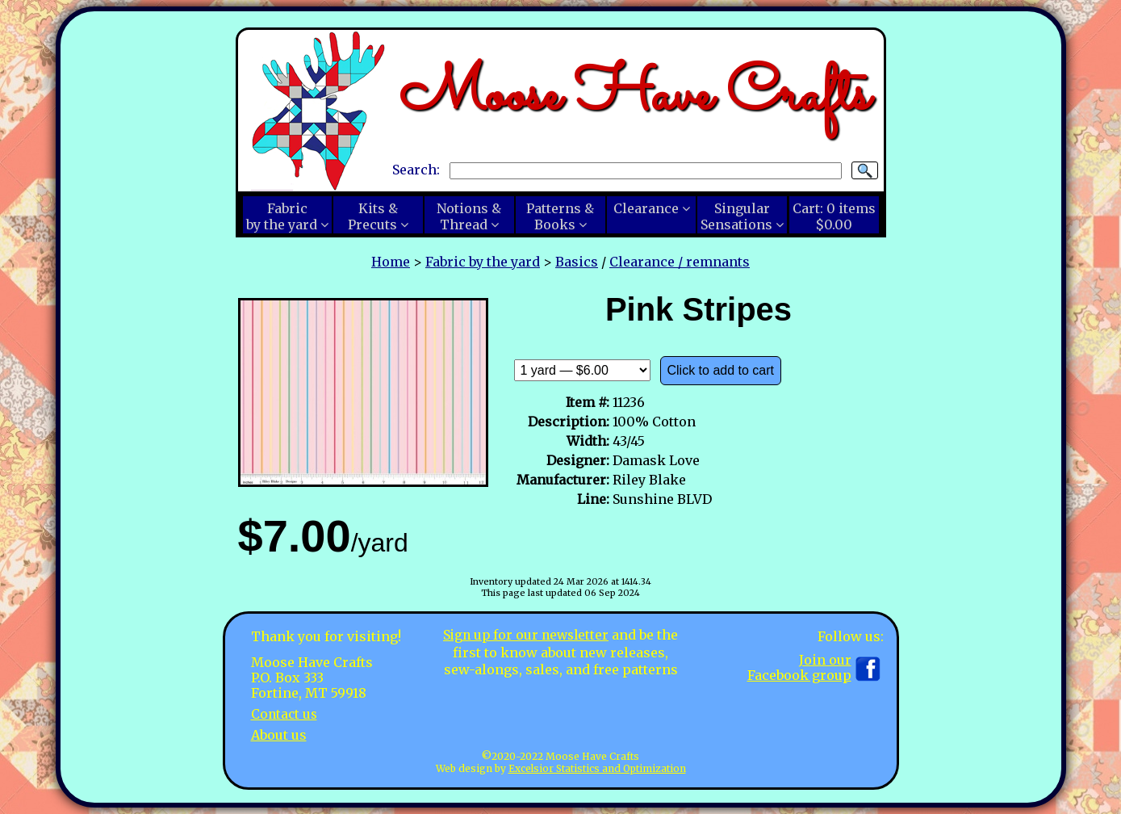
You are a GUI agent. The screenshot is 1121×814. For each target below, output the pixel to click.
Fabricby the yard (281, 216)
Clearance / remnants (679, 262)
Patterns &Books (560, 216)
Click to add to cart (721, 370)
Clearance (646, 208)
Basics (576, 262)
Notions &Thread (469, 216)
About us (279, 734)
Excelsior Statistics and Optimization (597, 768)
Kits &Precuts (373, 216)
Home (390, 262)
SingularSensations (736, 216)
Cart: (834, 216)
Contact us (285, 714)
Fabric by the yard (482, 262)
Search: (416, 170)
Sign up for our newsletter (526, 635)
